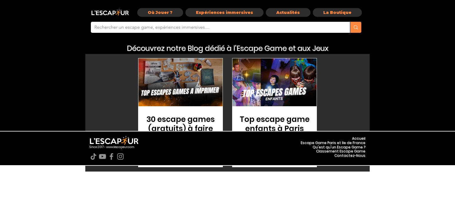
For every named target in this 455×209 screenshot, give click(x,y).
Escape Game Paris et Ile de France (333, 142)
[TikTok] (93, 156)
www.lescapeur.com (120, 147)
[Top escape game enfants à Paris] (274, 82)
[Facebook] (111, 156)
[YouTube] (102, 156)
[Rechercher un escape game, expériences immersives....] (216, 27)
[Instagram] (120, 156)
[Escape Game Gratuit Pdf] (180, 82)
